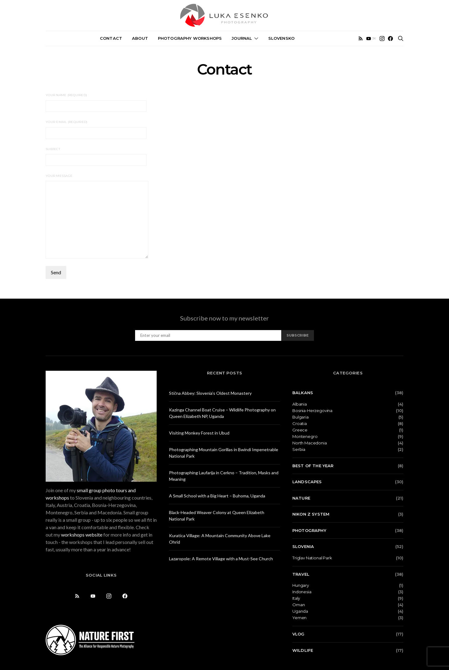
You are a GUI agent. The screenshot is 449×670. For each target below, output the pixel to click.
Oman (298, 605)
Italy (296, 598)
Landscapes (307, 481)
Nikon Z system (310, 514)
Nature (301, 498)
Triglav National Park (312, 558)
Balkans (302, 392)
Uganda (300, 611)
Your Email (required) (96, 129)
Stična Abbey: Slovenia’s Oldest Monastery (210, 393)
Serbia (298, 449)
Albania (299, 404)
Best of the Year (313, 465)
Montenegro (304, 437)
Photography (309, 530)
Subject (96, 156)
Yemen (299, 618)
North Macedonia (309, 443)
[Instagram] (382, 38)
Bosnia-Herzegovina (312, 411)
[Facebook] (390, 38)
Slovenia (303, 546)
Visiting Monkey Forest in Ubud (199, 432)
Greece (299, 430)
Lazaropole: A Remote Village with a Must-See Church (221, 558)
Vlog (298, 633)
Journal (242, 38)
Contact (111, 38)
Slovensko (281, 38)
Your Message (97, 216)
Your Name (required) (96, 102)
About (140, 38)
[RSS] (361, 38)
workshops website (81, 534)
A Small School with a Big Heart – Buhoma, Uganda (217, 495)
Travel (300, 574)
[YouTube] (371, 38)
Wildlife (302, 650)
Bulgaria (300, 417)
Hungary (300, 585)
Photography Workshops (190, 38)
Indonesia (301, 592)
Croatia (299, 424)
